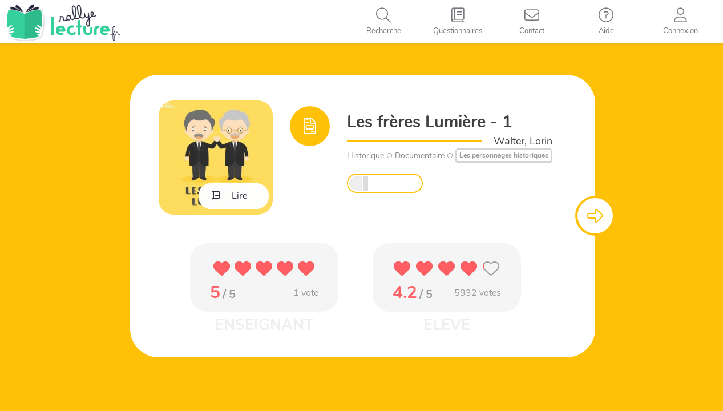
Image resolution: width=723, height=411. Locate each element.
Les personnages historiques (503, 155)
